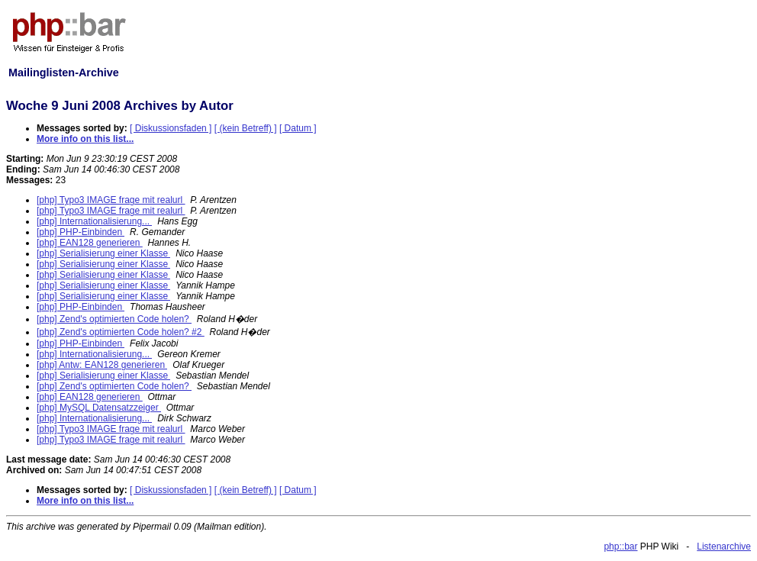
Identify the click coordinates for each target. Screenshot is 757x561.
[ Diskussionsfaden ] (170, 128)
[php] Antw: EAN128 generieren (102, 364)
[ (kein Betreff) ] (245, 128)
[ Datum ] (298, 128)
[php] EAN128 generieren (90, 242)
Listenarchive (724, 546)
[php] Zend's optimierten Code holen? (114, 319)
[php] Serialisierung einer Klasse (103, 253)
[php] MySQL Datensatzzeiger (99, 407)
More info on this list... (85, 139)
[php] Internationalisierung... (94, 221)
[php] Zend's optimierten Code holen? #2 (121, 332)
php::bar (620, 546)
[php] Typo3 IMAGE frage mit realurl (111, 200)
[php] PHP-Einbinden (80, 232)
